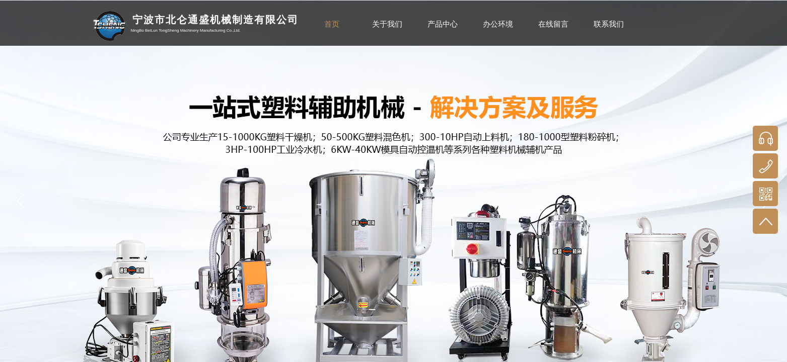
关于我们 (387, 24)
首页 (331, 24)
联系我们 (609, 24)
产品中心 (442, 24)
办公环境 (498, 24)
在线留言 (553, 24)
